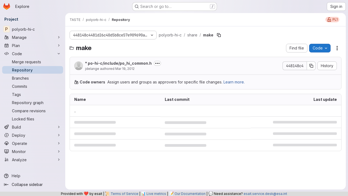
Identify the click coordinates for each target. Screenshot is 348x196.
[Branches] (32, 78)
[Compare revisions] (32, 110)
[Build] (32, 127)
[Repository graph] (32, 102)
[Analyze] (32, 159)
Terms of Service (124, 194)
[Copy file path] (219, 35)
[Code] (32, 53)
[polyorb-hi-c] (32, 29)
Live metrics (156, 194)
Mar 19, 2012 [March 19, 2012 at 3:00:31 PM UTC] (125, 69)
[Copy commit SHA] (311, 65)
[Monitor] (32, 151)
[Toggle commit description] (157, 63)
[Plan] (32, 45)
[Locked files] (32, 119)
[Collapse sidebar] (32, 184)
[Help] (32, 176)
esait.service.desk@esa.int (265, 194)
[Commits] (32, 86)
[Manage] (32, 37)
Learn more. (234, 82)
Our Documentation (190, 194)
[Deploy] (32, 135)
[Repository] (32, 70)
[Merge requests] (32, 62)
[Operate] (32, 143)
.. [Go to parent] (75, 110)
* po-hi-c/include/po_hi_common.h (118, 63)
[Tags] (32, 94)
